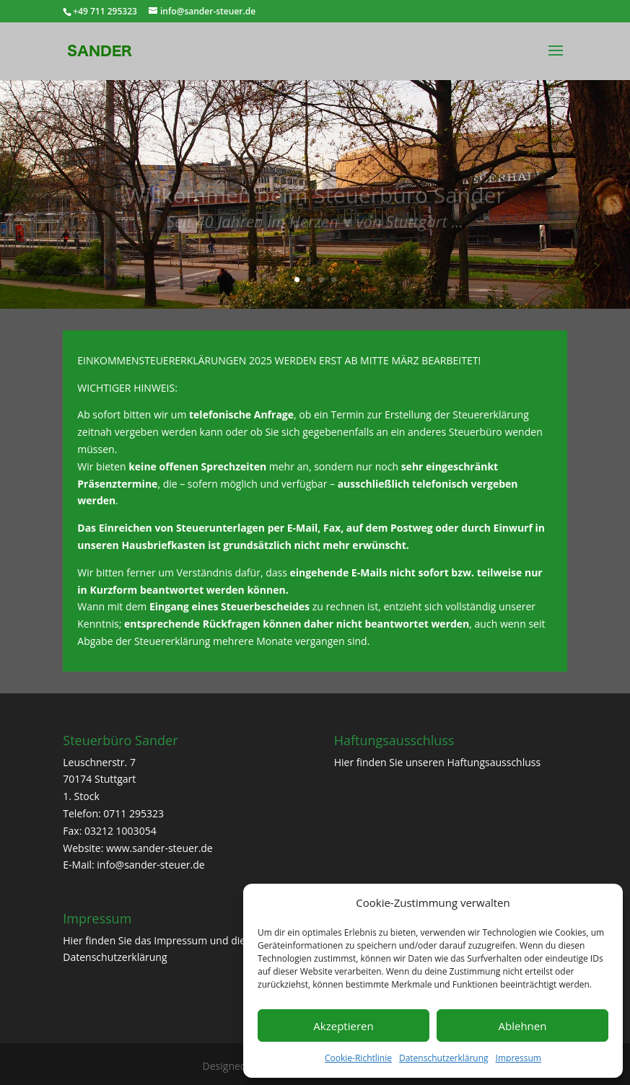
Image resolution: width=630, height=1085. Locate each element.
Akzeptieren (343, 1026)
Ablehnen (523, 1026)
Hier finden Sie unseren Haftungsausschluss (437, 762)
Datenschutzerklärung (444, 1058)
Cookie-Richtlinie (358, 1058)
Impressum (518, 1058)
